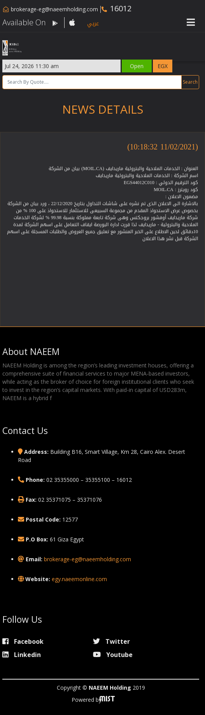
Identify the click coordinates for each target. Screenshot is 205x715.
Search (190, 82)
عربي (93, 23)
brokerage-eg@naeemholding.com (54, 9)
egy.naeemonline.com (79, 579)
